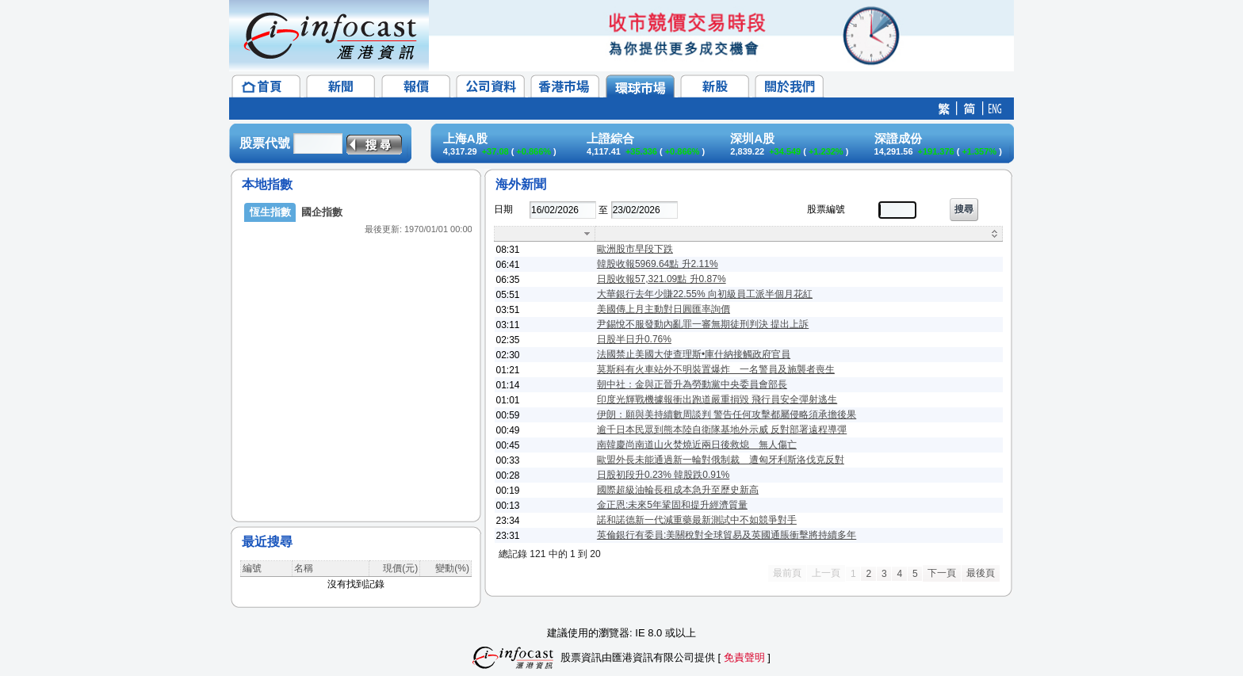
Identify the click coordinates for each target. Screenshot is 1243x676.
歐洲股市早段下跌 (635, 248)
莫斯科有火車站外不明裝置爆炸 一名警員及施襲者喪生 (716, 369)
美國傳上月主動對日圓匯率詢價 (663, 309)
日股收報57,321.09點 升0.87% (661, 279)
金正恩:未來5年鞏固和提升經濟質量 (672, 504)
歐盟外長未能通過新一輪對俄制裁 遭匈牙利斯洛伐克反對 (720, 459)
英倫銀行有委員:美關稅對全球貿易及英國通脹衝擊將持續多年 (726, 534)
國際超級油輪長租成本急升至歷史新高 (678, 489)
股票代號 (264, 143)
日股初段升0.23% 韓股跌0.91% (663, 474)
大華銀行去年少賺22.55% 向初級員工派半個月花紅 (705, 294)
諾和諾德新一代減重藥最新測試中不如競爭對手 (697, 519)
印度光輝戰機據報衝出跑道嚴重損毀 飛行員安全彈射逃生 (717, 399)
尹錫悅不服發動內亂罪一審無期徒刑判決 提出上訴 (703, 324)
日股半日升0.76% (634, 339)
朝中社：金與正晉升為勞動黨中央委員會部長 (692, 384)
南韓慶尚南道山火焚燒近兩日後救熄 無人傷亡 (697, 444)
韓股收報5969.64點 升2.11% (657, 263)
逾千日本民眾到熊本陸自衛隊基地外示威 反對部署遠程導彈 (722, 429)
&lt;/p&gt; (356, 348)
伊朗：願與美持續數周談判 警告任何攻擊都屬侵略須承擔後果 (726, 414)
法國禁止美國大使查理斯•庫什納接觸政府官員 (693, 354)
